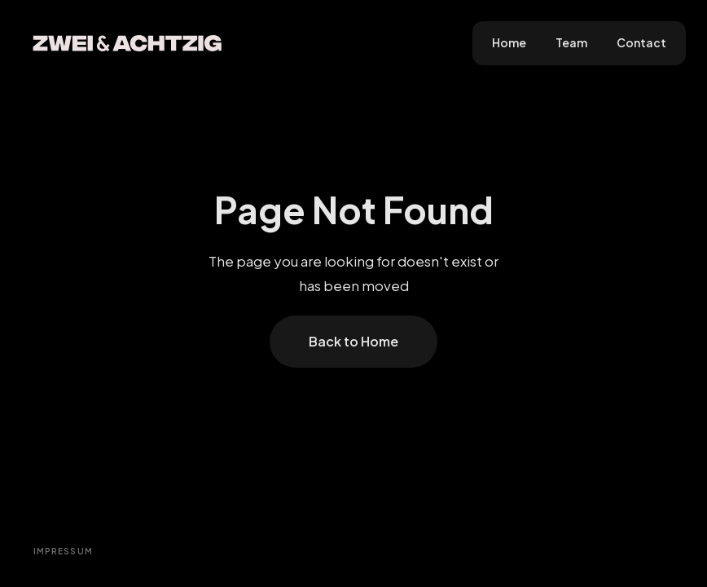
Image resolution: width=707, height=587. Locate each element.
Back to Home (353, 341)
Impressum (63, 551)
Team (571, 43)
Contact (641, 43)
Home (509, 43)
